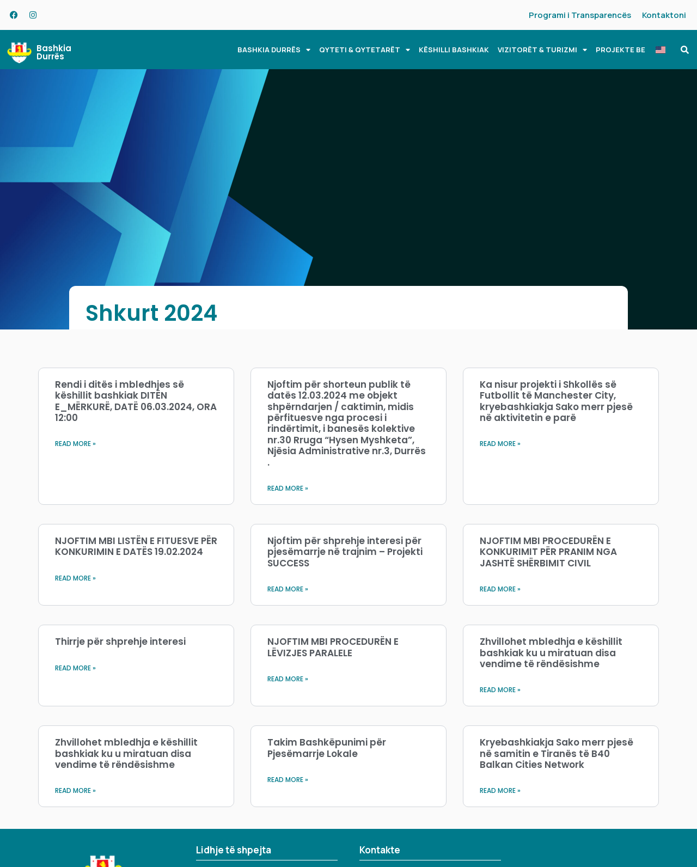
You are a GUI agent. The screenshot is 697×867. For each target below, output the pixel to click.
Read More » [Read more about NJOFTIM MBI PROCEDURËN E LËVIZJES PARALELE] (287, 678)
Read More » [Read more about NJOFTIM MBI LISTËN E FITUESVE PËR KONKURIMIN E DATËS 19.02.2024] (75, 578)
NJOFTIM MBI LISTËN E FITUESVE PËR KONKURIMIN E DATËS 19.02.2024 (136, 546)
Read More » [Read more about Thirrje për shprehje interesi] (75, 668)
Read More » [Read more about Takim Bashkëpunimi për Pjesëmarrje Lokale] (287, 779)
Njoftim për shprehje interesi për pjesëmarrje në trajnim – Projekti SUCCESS (345, 552)
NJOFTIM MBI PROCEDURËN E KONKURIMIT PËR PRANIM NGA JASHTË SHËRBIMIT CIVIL (548, 552)
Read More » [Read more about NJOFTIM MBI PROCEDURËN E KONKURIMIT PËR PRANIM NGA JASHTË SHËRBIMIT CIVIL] (500, 589)
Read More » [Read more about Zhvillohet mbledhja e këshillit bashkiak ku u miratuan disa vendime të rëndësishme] (500, 689)
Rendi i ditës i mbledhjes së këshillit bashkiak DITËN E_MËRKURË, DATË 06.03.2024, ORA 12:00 (136, 401)
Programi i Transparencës (580, 15)
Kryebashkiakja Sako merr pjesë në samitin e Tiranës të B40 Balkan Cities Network (556, 753)
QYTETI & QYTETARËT (364, 50)
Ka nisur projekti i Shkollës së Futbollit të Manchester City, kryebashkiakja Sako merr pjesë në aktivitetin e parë (556, 401)
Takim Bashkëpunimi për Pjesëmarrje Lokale (326, 748)
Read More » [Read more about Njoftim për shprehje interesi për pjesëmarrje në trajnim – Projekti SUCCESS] (287, 589)
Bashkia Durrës (53, 52)
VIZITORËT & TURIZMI (542, 50)
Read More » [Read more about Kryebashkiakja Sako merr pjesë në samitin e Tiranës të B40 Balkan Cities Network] (500, 790)
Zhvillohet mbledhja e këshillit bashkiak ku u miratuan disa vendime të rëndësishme (551, 652)
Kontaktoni (664, 15)
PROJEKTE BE (620, 49)
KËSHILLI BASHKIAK (454, 49)
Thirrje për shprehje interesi (120, 641)
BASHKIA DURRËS (273, 50)
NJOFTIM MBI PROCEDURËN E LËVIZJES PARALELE (333, 647)
